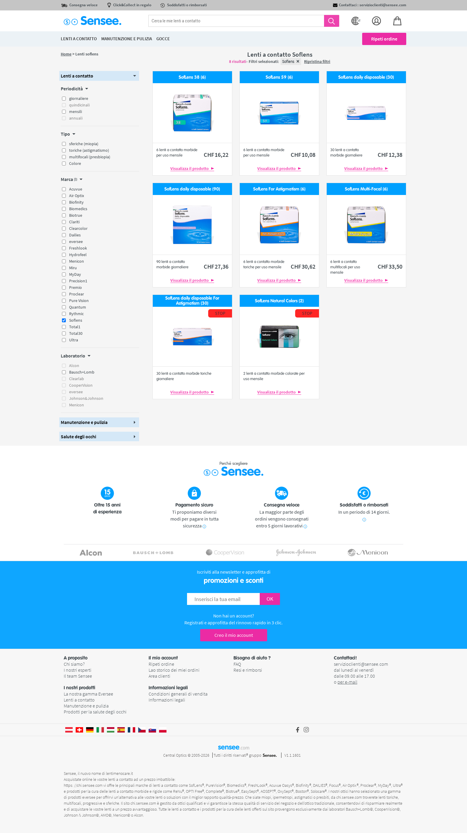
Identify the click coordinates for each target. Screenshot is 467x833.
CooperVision (81, 385)
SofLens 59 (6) (279, 77)
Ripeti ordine (384, 39)
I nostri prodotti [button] (79, 688)
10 (303, 154)
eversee (76, 241)
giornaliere (78, 98)
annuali (75, 118)
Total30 (75, 333)
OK (270, 598)
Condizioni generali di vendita (178, 694)
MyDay (75, 274)
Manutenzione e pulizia (86, 706)
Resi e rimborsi (248, 670)
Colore (75, 163)
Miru (73, 267)
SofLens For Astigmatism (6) (279, 189)
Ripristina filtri (317, 61)
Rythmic (76, 313)
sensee (233, 747)
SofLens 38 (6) (192, 77)
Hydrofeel (78, 254)
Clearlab (76, 378)
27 (216, 266)
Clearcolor (78, 228)
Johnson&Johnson (86, 398)
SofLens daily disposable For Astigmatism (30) (192, 301)
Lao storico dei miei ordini (174, 670)
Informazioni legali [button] (168, 688)
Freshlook (78, 248)
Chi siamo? (74, 664)
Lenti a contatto (79, 700)
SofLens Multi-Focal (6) (366, 189)
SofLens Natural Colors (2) (279, 301)
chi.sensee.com (349, 797)
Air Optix (76, 195)
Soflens (75, 320)
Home (66, 54)
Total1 (74, 326)
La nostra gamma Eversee (88, 694)
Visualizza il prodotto (192, 168)
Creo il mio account (233, 635)
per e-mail (347, 682)
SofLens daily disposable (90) (192, 189)
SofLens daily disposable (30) (366, 77)
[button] (99, 76)
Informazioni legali (167, 700)
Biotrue (75, 215)
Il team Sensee (78, 676)
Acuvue (75, 189)
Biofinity (76, 202)
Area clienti (159, 676)
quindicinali (79, 105)
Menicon (76, 261)
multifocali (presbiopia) (89, 157)
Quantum (77, 307)
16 (216, 154)
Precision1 (78, 281)
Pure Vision (79, 300)
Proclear (76, 294)
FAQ (237, 664)
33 (390, 266)
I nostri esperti (77, 670)
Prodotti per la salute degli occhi (95, 712)
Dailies (75, 235)
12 (390, 154)
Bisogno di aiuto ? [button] (252, 658)
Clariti (74, 221)
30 (303, 266)
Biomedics (78, 208)
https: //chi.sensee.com (83, 785)
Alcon (74, 365)
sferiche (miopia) (83, 143)
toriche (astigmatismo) (89, 150)
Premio (75, 287)
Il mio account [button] (163, 658)
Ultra (73, 340)
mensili (75, 111)
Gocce (163, 38)
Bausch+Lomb (81, 372)
